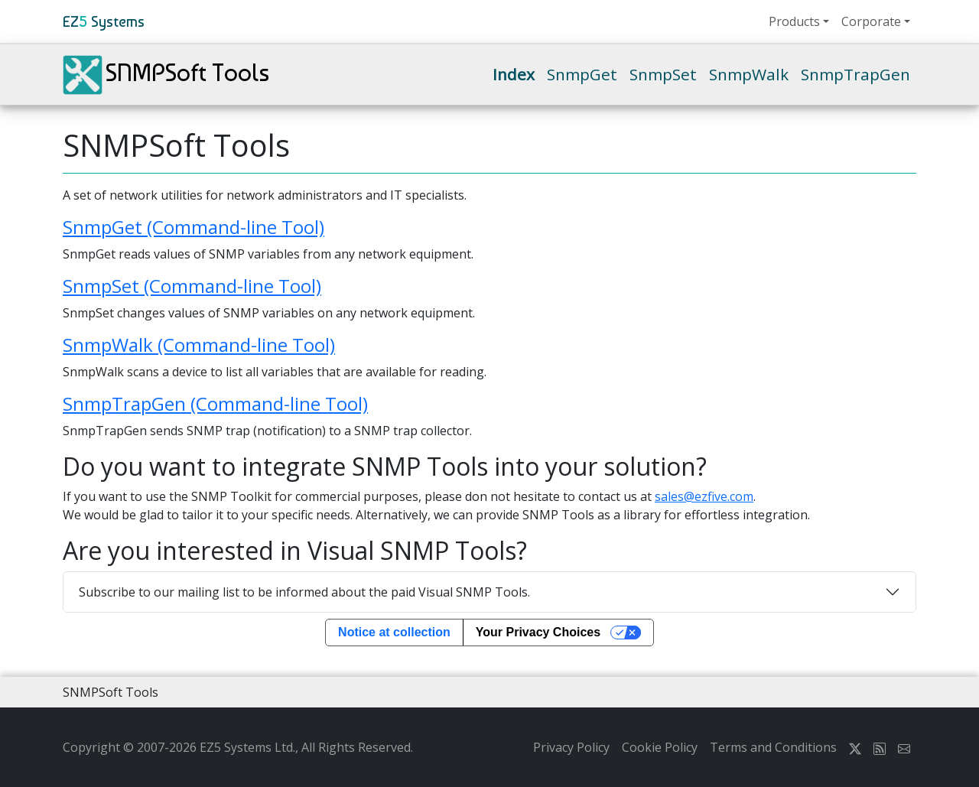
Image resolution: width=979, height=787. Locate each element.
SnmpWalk (749, 74)
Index (514, 74)
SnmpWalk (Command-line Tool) (199, 344)
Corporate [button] (871, 21)
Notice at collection (394, 632)
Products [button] (794, 21)
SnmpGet (582, 74)
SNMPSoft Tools (166, 75)
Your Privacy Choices (538, 632)
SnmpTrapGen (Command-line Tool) (215, 403)
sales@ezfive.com (704, 496)
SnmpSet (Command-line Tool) (192, 285)
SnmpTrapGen (855, 74)
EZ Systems (104, 21)
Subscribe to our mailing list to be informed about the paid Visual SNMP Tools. (304, 592)
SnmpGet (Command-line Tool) (193, 226)
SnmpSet (663, 74)
